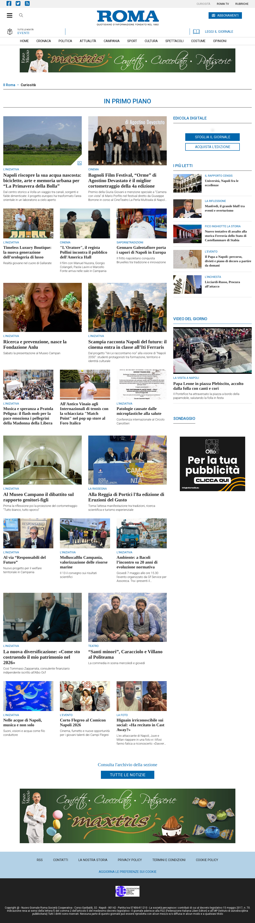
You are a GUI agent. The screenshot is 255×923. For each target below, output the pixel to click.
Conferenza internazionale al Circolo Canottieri (141, 421)
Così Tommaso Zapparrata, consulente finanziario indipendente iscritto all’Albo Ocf (36, 670)
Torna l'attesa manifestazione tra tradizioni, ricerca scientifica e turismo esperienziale (121, 508)
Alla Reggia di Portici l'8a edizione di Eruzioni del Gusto (126, 497)
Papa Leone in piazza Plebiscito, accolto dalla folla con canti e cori (208, 386)
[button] (8, 13)
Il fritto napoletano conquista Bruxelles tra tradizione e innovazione (141, 260)
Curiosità (28, 85)
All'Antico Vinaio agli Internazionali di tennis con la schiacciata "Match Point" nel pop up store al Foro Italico (84, 414)
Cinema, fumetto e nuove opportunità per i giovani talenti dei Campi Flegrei (85, 733)
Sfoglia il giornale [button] (212, 137)
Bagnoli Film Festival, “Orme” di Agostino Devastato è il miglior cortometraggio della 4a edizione (122, 180)
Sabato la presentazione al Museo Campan (31, 353)
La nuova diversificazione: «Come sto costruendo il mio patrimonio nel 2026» (41, 657)
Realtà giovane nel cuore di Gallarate (27, 263)
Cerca (21, 16)
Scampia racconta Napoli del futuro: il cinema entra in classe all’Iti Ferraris (127, 344)
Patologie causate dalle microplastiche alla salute (139, 411)
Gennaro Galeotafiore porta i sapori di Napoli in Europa (141, 250)
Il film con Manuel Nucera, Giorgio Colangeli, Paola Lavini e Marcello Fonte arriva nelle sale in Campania (83, 267)
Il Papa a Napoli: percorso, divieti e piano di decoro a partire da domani (228, 261)
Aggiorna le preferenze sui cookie (127, 872)
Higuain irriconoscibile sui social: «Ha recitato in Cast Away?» (140, 725)
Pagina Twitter (20, 3)
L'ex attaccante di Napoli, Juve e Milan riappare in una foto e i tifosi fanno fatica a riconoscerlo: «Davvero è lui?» (141, 740)
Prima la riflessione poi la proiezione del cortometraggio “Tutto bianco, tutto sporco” (40, 508)
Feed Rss (29, 3)
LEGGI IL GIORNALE (213, 31)
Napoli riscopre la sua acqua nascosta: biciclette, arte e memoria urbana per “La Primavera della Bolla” (42, 180)
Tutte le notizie (127, 774)
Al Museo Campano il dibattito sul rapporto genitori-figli (38, 497)
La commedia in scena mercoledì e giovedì (116, 663)
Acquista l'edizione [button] (212, 147)
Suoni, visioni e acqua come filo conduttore (24, 733)
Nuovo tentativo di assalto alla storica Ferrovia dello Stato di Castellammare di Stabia (226, 236)
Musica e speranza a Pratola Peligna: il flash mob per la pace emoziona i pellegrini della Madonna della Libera (28, 416)
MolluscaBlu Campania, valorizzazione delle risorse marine (83, 562)
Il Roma (9, 85)
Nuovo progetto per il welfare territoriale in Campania (22, 570)
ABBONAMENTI (228, 15)
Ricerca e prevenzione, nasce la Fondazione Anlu (35, 344)
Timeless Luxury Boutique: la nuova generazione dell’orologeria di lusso (27, 252)
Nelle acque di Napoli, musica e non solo (22, 722)
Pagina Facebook (11, 3)
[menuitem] (203, 4)
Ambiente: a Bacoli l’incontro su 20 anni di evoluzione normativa (137, 562)
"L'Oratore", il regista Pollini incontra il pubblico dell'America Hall (83, 252)
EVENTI (23, 33)
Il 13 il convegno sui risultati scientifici (78, 575)
